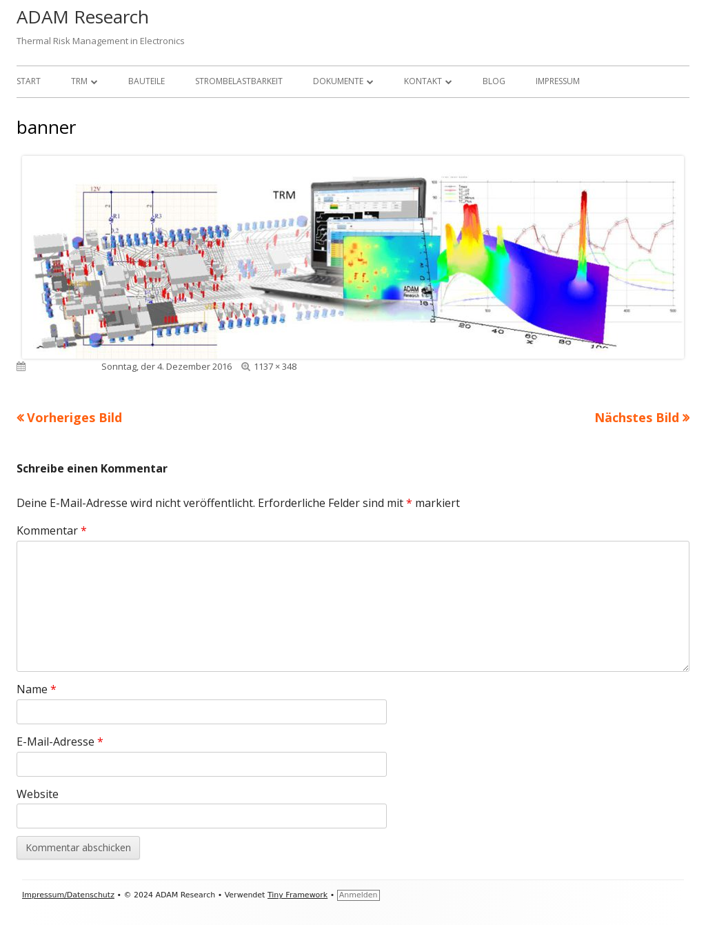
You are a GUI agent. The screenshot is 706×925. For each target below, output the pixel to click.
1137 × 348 (275, 366)
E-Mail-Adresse (60, 741)
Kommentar (52, 530)
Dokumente (338, 81)
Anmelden (358, 895)
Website (38, 794)
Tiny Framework (297, 895)
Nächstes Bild (636, 417)
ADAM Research (83, 16)
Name (37, 689)
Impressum (558, 81)
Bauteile (146, 81)
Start (29, 81)
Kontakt (423, 81)
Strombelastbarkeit (239, 81)
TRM (79, 81)
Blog (494, 81)
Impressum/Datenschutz (68, 895)
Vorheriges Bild (74, 417)
